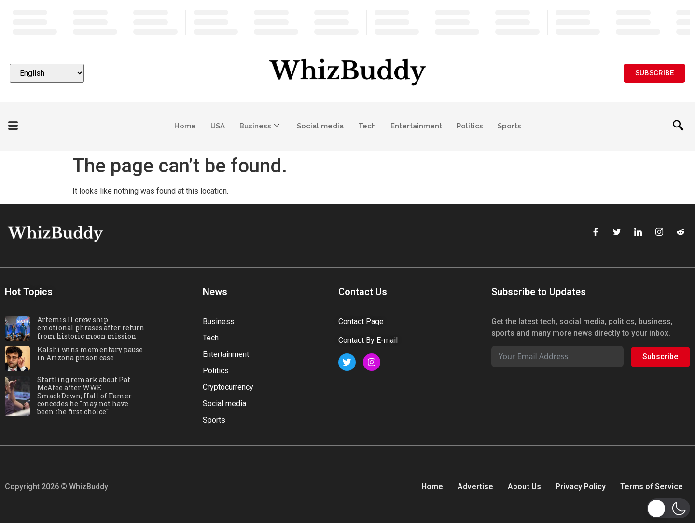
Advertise (475, 486)
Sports (509, 126)
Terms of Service (651, 486)
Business (259, 126)
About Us (524, 486)
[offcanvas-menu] (13, 126)
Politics (470, 126)
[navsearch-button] (678, 126)
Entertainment (416, 126)
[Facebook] (595, 233)
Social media (320, 126)
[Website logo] (347, 73)
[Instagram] (659, 233)
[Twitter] (617, 233)
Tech (367, 126)
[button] (668, 508)
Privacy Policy (581, 486)
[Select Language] (47, 73)
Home (185, 126)
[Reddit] (680, 233)
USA (217, 126)
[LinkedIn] (638, 233)
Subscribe (660, 356)
